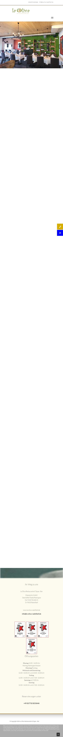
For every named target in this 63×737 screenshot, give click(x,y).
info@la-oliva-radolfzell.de (46, 2)
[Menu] (52, 18)
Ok (58, 734)
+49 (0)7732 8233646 (33, 2)
